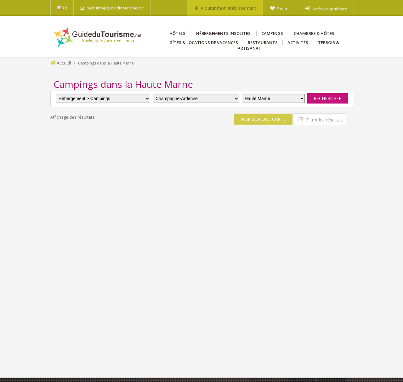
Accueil (64, 63)
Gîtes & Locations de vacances (203, 42)
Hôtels (177, 33)
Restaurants (263, 42)
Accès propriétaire (329, 9)
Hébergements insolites (223, 33)
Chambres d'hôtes (314, 33)
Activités (297, 42)
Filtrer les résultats (320, 119)
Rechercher (328, 98)
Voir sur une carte (263, 119)
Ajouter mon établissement (228, 8)
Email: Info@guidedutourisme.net (114, 8)
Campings (272, 33)
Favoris (284, 8)
